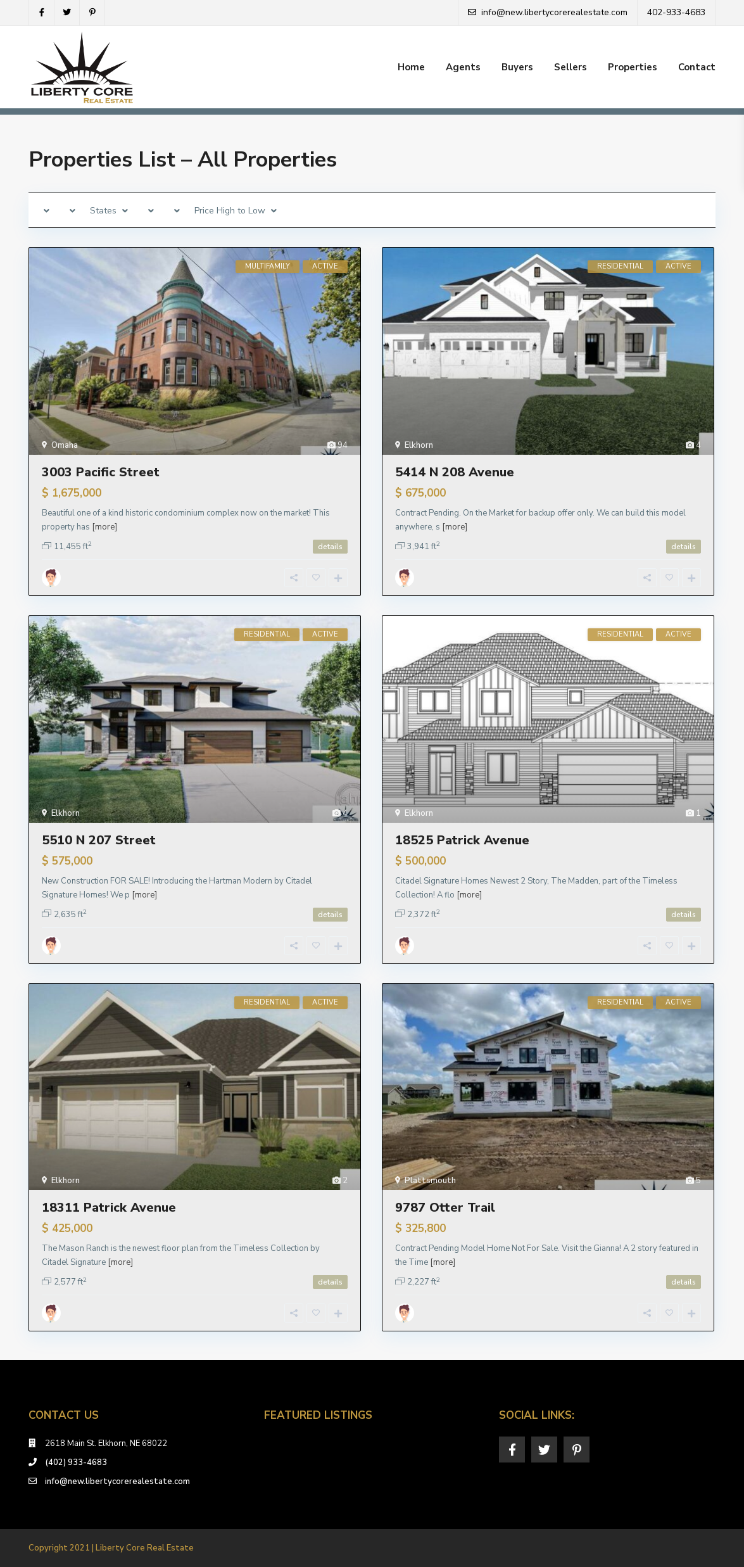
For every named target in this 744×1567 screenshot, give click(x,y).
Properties (632, 67)
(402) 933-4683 (76, 1462)
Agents (463, 67)
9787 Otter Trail (445, 1207)
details (330, 547)
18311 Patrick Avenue (109, 1207)
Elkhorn (419, 445)
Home (411, 67)
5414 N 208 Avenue (454, 472)
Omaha (64, 445)
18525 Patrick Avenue (462, 840)
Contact (697, 67)
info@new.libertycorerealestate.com (117, 1481)
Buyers (517, 67)
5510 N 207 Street (99, 840)
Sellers (570, 67)
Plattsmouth (430, 1180)
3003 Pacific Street (101, 472)
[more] (104, 527)
